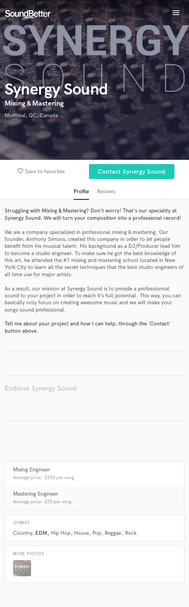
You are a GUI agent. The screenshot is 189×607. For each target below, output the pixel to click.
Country (22, 533)
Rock (130, 533)
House (81, 533)
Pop (96, 533)
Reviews (106, 191)
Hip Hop (61, 533)
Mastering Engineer (35, 494)
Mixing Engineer (31, 469)
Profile (81, 191)
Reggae (113, 533)
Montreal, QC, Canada (31, 115)
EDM (41, 533)
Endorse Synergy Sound (40, 388)
